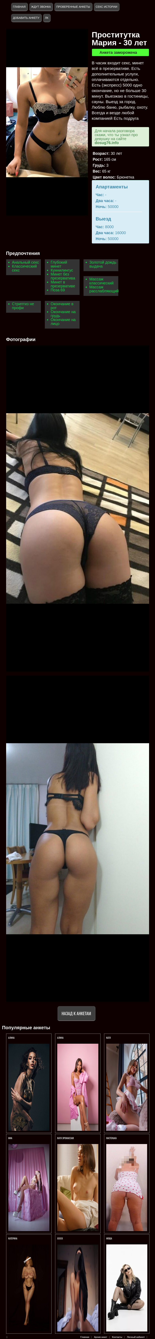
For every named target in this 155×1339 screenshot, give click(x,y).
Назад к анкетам (76, 1013)
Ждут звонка (41, 6)
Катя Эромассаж (65, 1138)
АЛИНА (11, 1037)
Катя (108, 1037)
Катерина (12, 1238)
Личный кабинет (136, 1337)
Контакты (117, 1337)
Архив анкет (100, 1337)
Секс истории (106, 6)
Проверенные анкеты (73, 6)
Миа (10, 1138)
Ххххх (60, 1238)
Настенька (111, 1138)
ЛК (46, 17)
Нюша (109, 1238)
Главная (19, 6)
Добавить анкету (26, 17)
